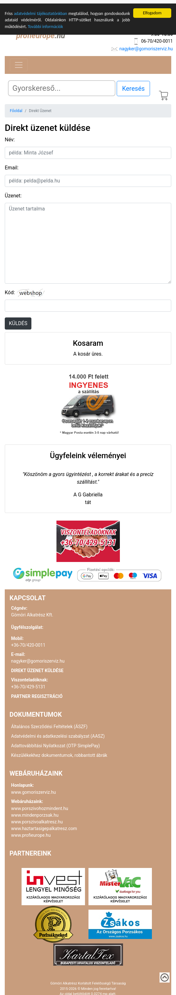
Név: (10, 136)
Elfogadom (152, 9)
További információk (45, 23)
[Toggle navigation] (19, 61)
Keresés (133, 85)
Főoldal (16, 107)
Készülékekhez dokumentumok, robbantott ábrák (59, 751)
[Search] (61, 85)
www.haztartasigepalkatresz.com (44, 825)
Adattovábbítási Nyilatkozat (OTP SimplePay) (55, 742)
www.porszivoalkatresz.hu (37, 818)
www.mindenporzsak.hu (34, 811)
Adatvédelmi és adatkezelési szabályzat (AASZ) (58, 732)
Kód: (10, 289)
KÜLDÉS (18, 320)
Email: (11, 164)
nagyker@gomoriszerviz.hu (146, 45)
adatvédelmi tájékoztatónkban (40, 10)
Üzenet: (13, 192)
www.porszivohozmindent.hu (39, 804)
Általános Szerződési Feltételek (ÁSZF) (49, 723)
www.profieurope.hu (31, 831)
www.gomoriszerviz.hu (33, 788)
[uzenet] (88, 239)
